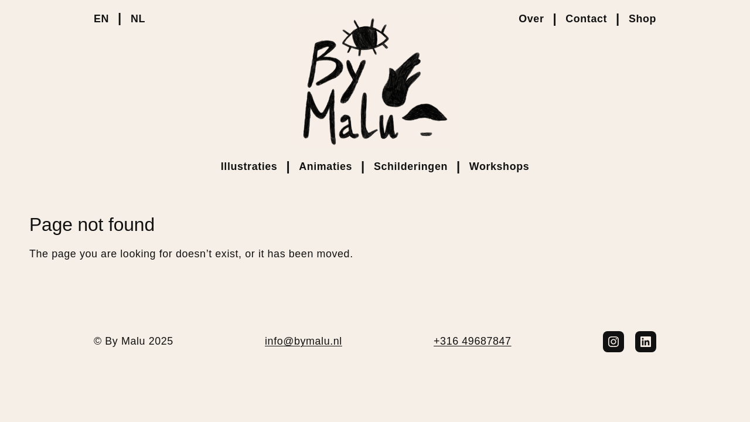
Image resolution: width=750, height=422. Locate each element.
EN (101, 19)
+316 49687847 (473, 341)
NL (138, 19)
